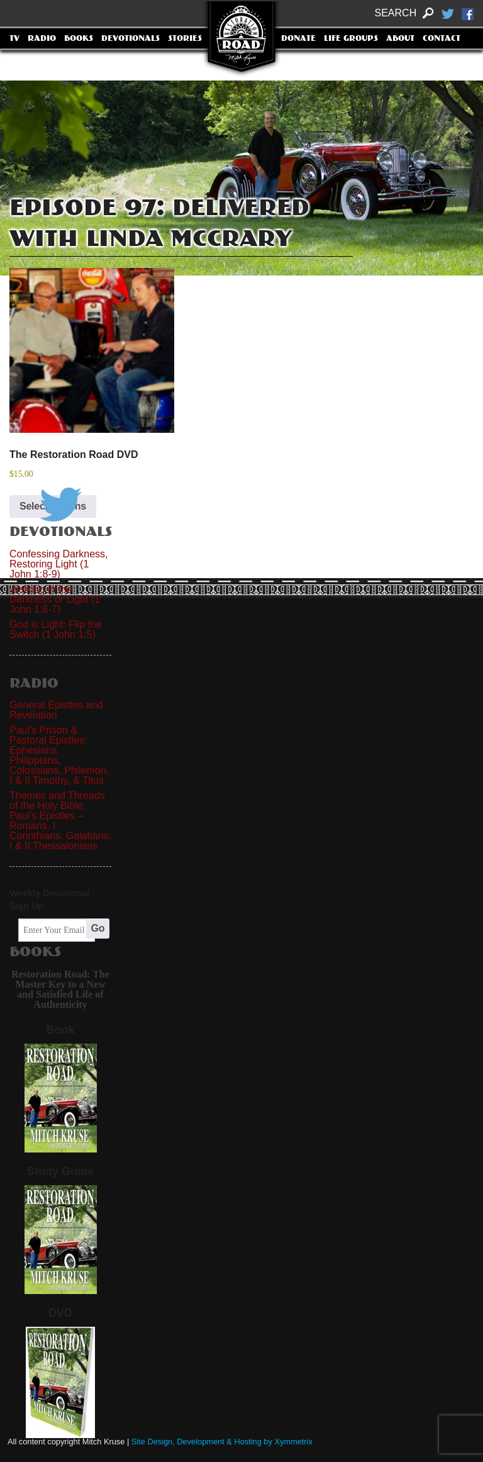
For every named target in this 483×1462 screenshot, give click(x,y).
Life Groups (351, 39)
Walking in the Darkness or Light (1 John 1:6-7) (54, 599)
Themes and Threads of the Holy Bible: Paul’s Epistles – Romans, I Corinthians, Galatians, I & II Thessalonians (60, 820)
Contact (441, 39)
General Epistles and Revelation (56, 710)
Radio (42, 39)
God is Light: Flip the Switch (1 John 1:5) (55, 629)
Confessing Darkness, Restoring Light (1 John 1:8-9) (58, 564)
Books (78, 39)
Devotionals (130, 39)
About (400, 39)
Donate (298, 39)
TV (14, 39)
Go (98, 928)
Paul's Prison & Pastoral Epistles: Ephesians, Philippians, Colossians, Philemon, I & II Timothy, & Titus (59, 755)
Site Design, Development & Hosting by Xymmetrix (222, 1441)
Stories (185, 39)
